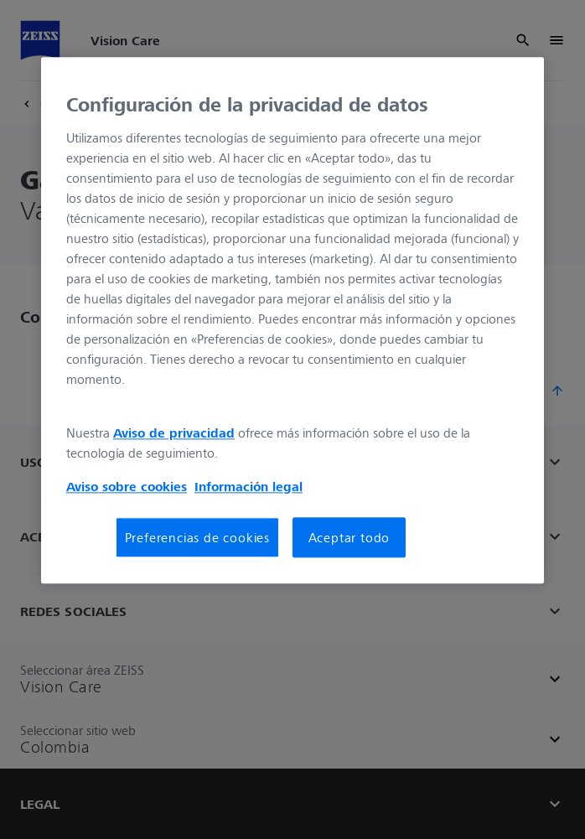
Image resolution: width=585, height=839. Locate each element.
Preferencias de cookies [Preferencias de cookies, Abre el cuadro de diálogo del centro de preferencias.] (197, 537)
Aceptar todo (349, 537)
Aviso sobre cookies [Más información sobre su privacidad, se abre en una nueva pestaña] (126, 486)
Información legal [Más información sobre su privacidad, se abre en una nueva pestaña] (248, 486)
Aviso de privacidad (174, 432)
